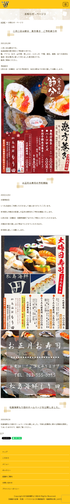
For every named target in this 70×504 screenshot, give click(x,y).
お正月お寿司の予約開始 (35, 182)
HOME (3, 22)
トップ (4, 452)
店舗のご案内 (7, 476)
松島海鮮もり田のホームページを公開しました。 (35, 407)
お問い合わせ (7, 482)
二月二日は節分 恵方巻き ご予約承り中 (35, 31)
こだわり (5, 458)
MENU (65, 5)
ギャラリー (6, 470)
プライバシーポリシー (10, 489)
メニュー (5, 464)
